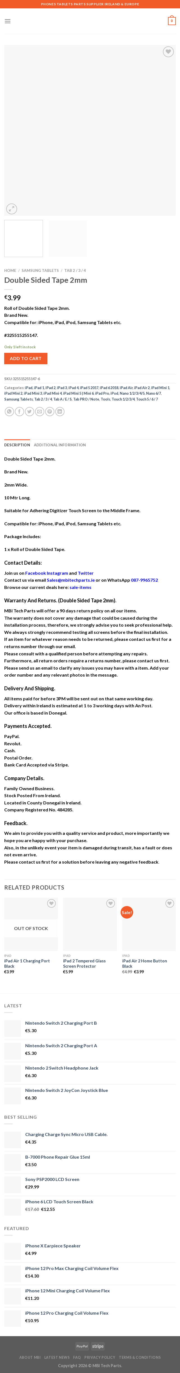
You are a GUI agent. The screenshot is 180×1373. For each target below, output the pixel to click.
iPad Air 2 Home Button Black (144, 964)
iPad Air (126, 387)
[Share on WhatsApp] (9, 411)
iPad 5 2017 (89, 387)
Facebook (35, 573)
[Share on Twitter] (29, 411)
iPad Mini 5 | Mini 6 (78, 393)
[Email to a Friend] (39, 411)
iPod (114, 393)
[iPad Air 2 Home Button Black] (149, 924)
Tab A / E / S (62, 399)
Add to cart (25, 358)
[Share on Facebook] (19, 411)
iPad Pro (102, 393)
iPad (29, 387)
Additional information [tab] (60, 445)
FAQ (77, 1357)
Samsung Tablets (40, 270)
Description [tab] (17, 445)
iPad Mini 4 (52, 393)
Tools (105, 399)
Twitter (86, 573)
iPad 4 (73, 387)
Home (10, 270)
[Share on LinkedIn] (59, 411)
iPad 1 (39, 387)
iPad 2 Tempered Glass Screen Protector (84, 964)
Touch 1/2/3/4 (123, 399)
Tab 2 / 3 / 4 (75, 270)
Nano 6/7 (153, 393)
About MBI (30, 1357)
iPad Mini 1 (160, 387)
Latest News (57, 1357)
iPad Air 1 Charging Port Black (27, 964)
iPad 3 (62, 387)
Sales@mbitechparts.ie (71, 580)
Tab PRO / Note (86, 399)
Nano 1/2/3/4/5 (132, 393)
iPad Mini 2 (13, 393)
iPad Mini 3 (33, 393)
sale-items (80, 587)
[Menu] (7, 21)
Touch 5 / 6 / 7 (147, 399)
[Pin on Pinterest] (49, 411)
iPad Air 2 (142, 387)
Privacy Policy (100, 1357)
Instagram (57, 573)
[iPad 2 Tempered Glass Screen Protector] (90, 924)
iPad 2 (50, 387)
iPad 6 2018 (109, 387)
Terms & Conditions (140, 1357)
